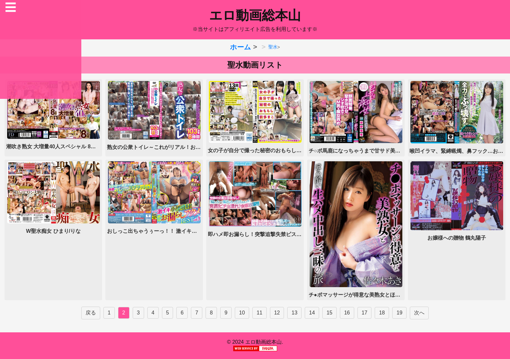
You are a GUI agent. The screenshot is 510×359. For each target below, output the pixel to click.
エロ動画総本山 (255, 15)
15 (329, 312)
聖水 (272, 46)
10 (242, 312)
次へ (419, 312)
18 (382, 312)
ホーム (240, 47)
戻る (91, 312)
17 (365, 312)
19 (399, 312)
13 (294, 312)
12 (277, 312)
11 (259, 312)
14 (312, 312)
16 (347, 312)
